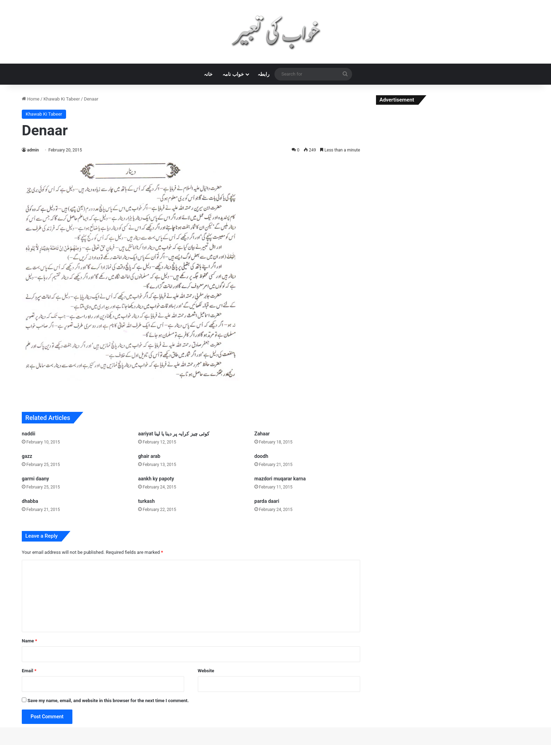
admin (33, 150)
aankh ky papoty (156, 478)
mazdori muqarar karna (280, 478)
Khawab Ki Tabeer (62, 99)
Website (206, 670)
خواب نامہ (233, 74)
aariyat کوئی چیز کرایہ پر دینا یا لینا (173, 433)
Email (29, 670)
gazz (27, 456)
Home (30, 99)
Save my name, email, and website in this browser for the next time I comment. (108, 700)
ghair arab (149, 456)
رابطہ (264, 74)
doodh (261, 456)
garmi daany (35, 478)
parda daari (266, 501)
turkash (146, 501)
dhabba (30, 501)
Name (29, 640)
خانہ (208, 74)
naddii (28, 433)
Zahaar (262, 433)
